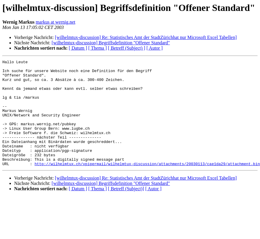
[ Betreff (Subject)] (126, 209)
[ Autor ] (155, 48)
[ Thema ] (97, 48)
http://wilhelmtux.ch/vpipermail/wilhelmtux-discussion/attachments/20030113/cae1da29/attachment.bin (147, 185)
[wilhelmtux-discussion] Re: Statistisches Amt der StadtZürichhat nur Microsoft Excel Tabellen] (146, 37)
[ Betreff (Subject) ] (126, 48)
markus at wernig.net (55, 22)
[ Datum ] (78, 48)
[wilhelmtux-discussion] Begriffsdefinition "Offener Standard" (111, 42)
